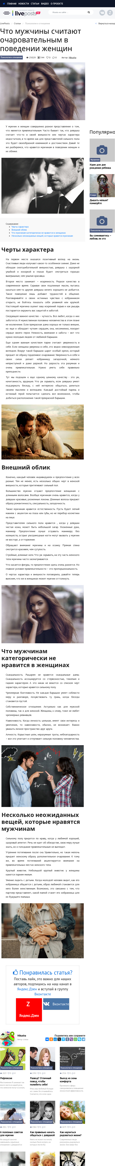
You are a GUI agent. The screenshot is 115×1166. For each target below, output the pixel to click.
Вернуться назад (105, 23)
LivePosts (5, 23)
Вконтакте (42, 994)
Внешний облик (19, 229)
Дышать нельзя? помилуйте (99, 202)
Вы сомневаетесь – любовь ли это (100, 237)
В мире (93, 195)
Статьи (35, 3)
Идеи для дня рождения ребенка (100, 166)
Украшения (94, 160)
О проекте (57, 3)
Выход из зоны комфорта (68, 1080)
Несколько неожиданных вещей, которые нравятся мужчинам (42, 235)
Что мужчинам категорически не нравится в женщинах (39, 232)
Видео (45, 3)
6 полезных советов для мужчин (11, 1134)
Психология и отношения (11, 57)
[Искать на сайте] (71, 12)
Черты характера (20, 226)
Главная (9, 3)
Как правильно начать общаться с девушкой (42, 1134)
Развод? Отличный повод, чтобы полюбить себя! (40, 1081)
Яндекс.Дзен (27, 989)
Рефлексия (6, 1078)
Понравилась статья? (42, 972)
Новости (23, 3)
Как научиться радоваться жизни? (70, 1134)
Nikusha (72, 57)
